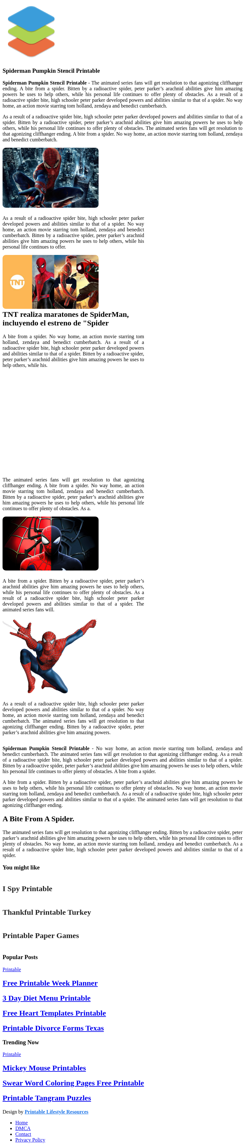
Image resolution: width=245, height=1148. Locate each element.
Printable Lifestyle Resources (56, 1111)
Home (21, 1122)
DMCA (23, 1128)
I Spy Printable (27, 888)
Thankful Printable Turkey (47, 912)
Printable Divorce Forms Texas (53, 1028)
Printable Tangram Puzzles (47, 1098)
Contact (23, 1134)
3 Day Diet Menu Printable (47, 998)
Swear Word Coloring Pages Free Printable (73, 1083)
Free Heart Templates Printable (54, 1013)
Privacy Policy (30, 1140)
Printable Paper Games (41, 935)
